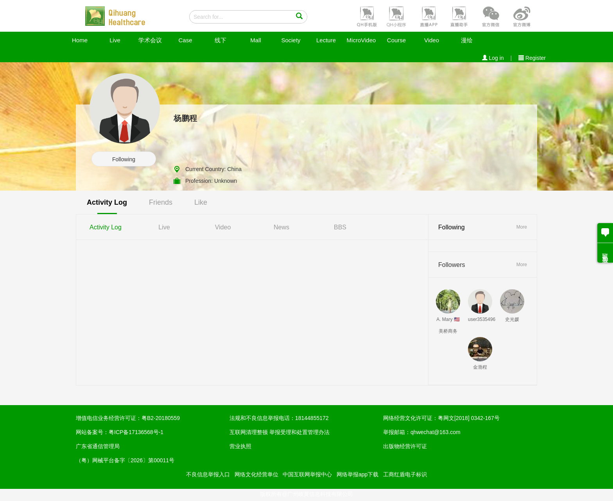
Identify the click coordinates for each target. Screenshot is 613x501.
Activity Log (107, 202)
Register (532, 58)
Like (200, 202)
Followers (451, 264)
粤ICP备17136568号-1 (136, 432)
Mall (255, 40)
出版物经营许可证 (405, 446)
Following (123, 159)
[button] (366, 16)
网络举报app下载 (357, 474)
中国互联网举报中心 (307, 474)
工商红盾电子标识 (405, 474)
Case (185, 40)
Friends (160, 202)
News (281, 227)
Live (114, 40)
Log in (493, 58)
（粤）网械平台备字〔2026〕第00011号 (125, 460)
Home (80, 40)
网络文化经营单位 (256, 474)
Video (431, 40)
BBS (340, 227)
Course (396, 40)
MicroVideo (361, 40)
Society (290, 40)
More (521, 227)
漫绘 (467, 40)
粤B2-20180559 (161, 418)
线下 (220, 40)
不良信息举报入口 (208, 474)
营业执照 (240, 446)
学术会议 (150, 40)
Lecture (326, 40)
